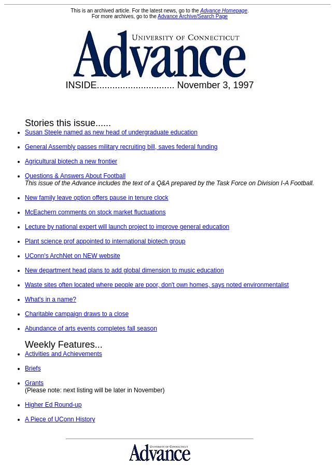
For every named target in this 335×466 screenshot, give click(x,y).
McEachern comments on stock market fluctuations (95, 212)
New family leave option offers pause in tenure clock (97, 197)
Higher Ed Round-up (53, 404)
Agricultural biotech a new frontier (71, 161)
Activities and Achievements (63, 354)
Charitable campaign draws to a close (77, 314)
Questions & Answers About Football (75, 176)
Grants (34, 383)
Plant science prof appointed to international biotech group (105, 241)
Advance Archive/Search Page (193, 16)
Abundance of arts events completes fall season (91, 328)
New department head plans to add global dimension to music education (124, 270)
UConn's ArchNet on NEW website (72, 255)
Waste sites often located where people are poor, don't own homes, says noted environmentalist (157, 285)
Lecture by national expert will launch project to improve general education (127, 226)
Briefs (33, 368)
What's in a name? (50, 299)
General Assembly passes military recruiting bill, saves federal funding (121, 146)
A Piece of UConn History (60, 419)
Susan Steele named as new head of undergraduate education (111, 132)
